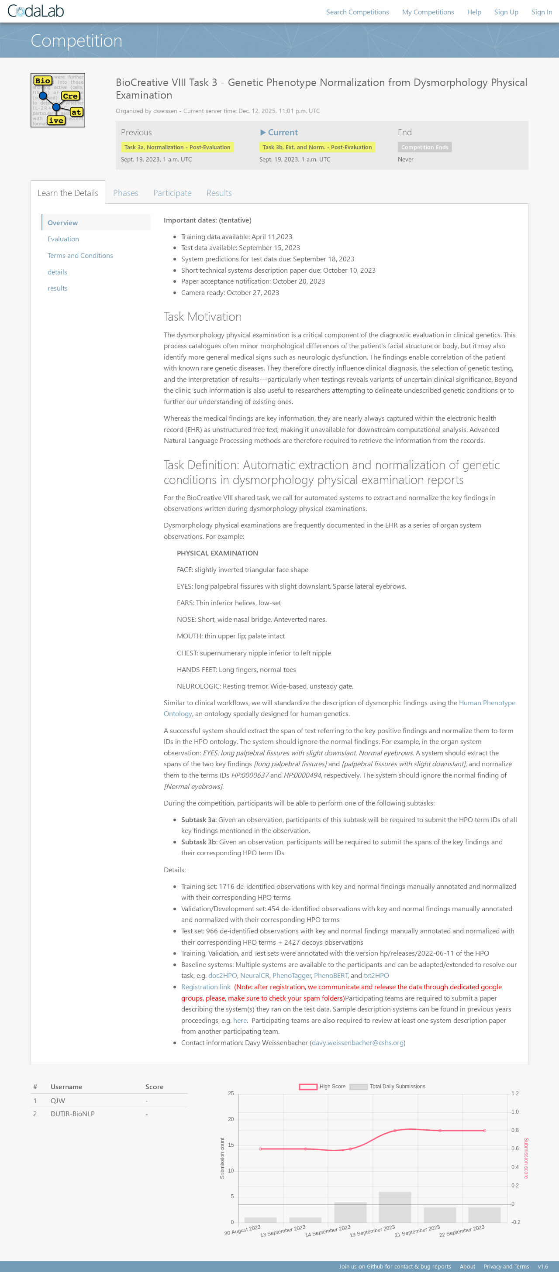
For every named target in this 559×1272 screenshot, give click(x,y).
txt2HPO (376, 975)
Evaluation (63, 238)
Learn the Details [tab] (68, 192)
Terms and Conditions (80, 255)
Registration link (206, 986)
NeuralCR (254, 975)
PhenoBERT (331, 975)
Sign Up (506, 11)
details (57, 271)
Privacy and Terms (506, 1266)
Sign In (541, 11)
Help (474, 11)
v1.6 (543, 1266)
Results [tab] (219, 192)
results (58, 287)
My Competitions (428, 11)
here (240, 1020)
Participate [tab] (172, 192)
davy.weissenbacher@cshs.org (358, 1042)
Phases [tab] (125, 192)
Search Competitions (357, 11)
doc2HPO (222, 975)
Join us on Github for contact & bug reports (395, 1266)
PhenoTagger (292, 975)
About (467, 1266)
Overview (63, 222)
